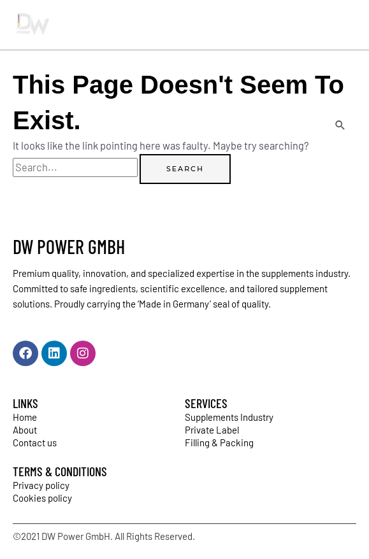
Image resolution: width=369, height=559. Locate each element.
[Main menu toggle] (342, 24)
